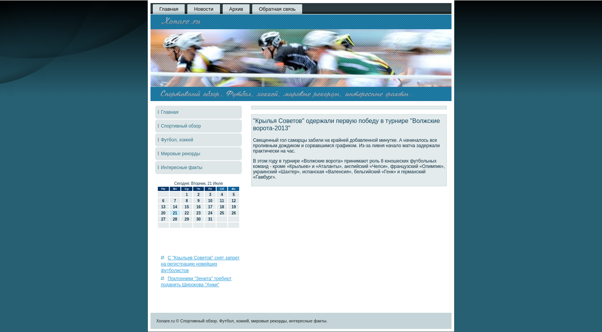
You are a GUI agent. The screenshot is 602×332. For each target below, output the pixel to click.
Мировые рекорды (180, 153)
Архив (236, 9)
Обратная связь (277, 9)
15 (187, 207)
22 (187, 213)
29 (187, 219)
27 (163, 219)
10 (210, 201)
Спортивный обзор (181, 126)
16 (198, 207)
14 (175, 207)
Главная (168, 9)
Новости (203, 9)
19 (234, 207)
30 (198, 219)
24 (210, 213)
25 (222, 213)
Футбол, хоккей (177, 140)
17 (210, 207)
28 (175, 219)
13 (163, 207)
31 (210, 219)
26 (234, 213)
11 (222, 201)
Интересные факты (181, 167)
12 (234, 201)
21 (175, 213)
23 (198, 213)
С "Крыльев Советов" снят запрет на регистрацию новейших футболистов (200, 264)
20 (163, 213)
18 (222, 207)
